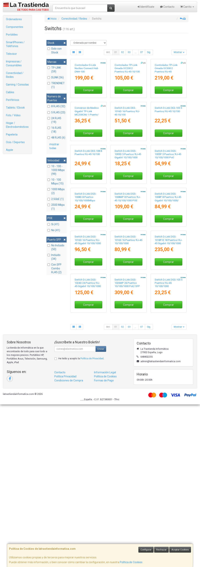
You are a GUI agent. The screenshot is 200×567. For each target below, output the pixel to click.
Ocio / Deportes (15, 142)
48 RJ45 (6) (56, 137)
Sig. (149, 52)
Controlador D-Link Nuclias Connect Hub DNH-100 (86, 95)
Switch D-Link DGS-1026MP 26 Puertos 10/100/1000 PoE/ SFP (127, 445)
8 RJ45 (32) (56, 106)
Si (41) (53, 224)
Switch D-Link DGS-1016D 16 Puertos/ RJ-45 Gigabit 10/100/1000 (88, 375)
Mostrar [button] (179, 52)
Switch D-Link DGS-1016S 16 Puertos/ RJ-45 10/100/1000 (128, 375)
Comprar (88, 117)
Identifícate (146, 6)
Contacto (167, 6)
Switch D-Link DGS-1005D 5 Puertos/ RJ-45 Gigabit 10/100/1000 (128, 235)
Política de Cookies (131, 562)
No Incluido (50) (55, 247)
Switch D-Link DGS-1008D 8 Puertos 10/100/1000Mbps (85, 305)
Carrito (187, 6)
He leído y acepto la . (81, 521)
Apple (9, 149)
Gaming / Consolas (17, 84)
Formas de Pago (104, 543)
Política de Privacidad (91, 521)
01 (115, 52)
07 (141, 52)
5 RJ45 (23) (56, 112)
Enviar (101, 511)
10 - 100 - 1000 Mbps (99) (56, 170)
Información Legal (105, 534)
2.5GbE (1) (55, 199)
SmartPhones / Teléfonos (15, 44)
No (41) (53, 230)
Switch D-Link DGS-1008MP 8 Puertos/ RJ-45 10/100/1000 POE (127, 305)
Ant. (108, 52)
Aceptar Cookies (180, 549)
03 (129, 52)
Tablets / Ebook (15, 107)
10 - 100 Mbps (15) (55, 181)
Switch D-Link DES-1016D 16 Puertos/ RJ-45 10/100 (127, 165)
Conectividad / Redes (14, 74)
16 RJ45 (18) (54, 129)
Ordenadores (14, 19)
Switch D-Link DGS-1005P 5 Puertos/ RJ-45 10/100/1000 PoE (168, 235)
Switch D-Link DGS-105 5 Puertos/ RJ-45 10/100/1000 (168, 445)
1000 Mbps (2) (56, 191)
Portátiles (12, 34)
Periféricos (12, 99)
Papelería (11, 134)
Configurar (145, 549)
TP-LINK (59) (54, 69)
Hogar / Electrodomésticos (17, 124)
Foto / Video (13, 115)
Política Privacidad (65, 538)
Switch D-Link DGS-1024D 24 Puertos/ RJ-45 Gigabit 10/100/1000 (88, 445)
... (135, 52)
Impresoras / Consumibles (14, 63)
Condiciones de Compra (68, 543)
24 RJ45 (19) (54, 120)
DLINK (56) (55, 77)
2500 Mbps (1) (56, 206)
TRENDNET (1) (56, 85)
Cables (10, 92)
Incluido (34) (53, 256)
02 (122, 52)
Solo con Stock (54, 50)
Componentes (14, 26)
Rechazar (161, 549)
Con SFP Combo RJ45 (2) (54, 268)
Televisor (11, 53)
